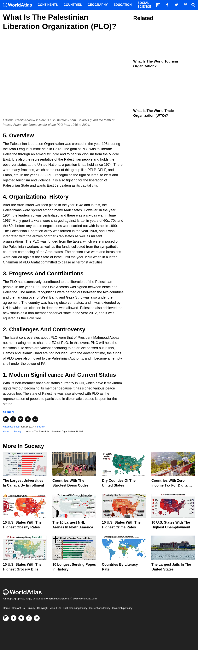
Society (40, 426)
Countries (73, 4)
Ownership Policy (122, 608)
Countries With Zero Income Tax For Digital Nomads (170, 485)
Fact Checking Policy (75, 608)
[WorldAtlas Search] (193, 5)
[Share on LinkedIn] (35, 419)
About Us (55, 608)
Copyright (42, 608)
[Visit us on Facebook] (13, 618)
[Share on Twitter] (20, 419)
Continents (48, 4)
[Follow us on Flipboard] (6, 618)
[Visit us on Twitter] (21, 618)
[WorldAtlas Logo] (19, 5)
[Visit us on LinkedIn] (37, 618)
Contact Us (18, 608)
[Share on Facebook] (13, 419)
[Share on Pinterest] (28, 419)
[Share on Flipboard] (6, 419)
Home (6, 608)
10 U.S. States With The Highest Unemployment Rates (170, 527)
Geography (98, 4)
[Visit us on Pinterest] (29, 618)
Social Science (144, 4)
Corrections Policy (99, 608)
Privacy (31, 608)
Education (123, 4)
